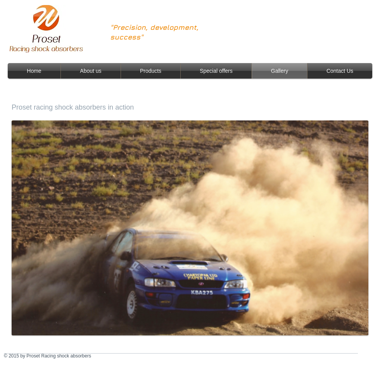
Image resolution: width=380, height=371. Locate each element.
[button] (190, 227)
